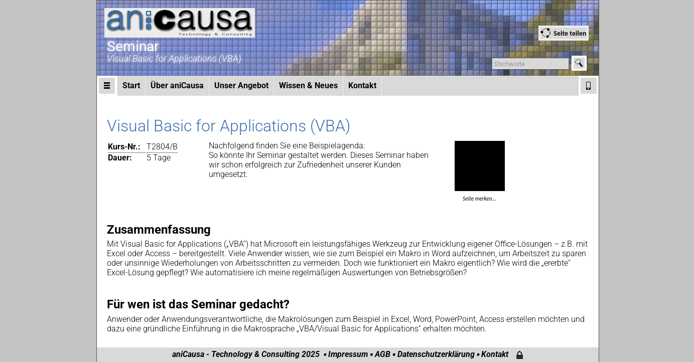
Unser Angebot (241, 85)
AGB (382, 354)
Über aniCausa (177, 85)
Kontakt (362, 85)
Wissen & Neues (308, 85)
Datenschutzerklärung (436, 354)
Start (131, 85)
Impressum (348, 354)
